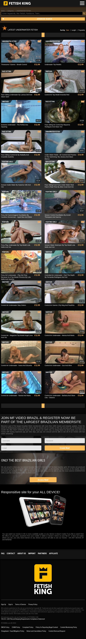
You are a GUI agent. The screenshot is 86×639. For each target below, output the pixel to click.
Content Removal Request (57, 631)
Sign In (10, 604)
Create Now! (65, 448)
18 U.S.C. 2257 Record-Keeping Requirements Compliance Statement (23, 619)
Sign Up (3, 604)
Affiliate (53, 553)
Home (3, 11)
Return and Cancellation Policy (36, 631)
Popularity (81, 30)
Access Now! (43, 480)
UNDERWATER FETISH (23, 11)
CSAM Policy (16, 627)
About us (21, 553)
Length (74, 30)
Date (67, 30)
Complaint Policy (27, 627)
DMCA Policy (5, 627)
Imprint (32, 553)
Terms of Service (20, 604)
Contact (11, 553)
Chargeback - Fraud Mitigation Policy (12, 631)
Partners (42, 553)
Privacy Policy (32, 604)
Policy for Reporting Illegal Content (47, 627)
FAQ (2, 553)
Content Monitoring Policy (68, 627)
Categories (10, 11)
